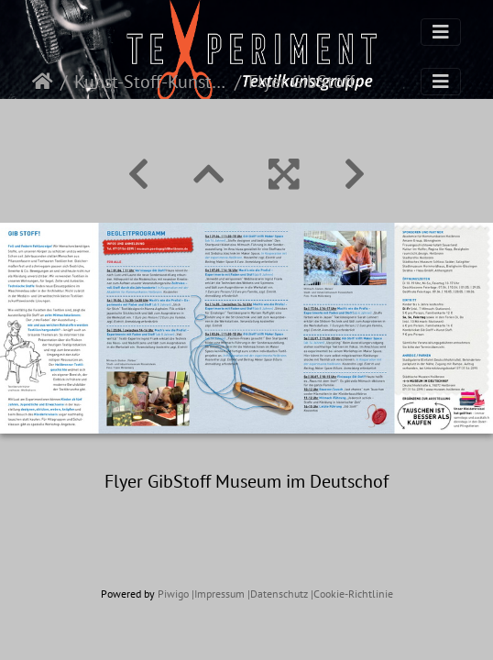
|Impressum (218, 593)
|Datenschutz (277, 593)
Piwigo (173, 593)
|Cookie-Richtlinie (352, 593)
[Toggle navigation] (441, 32)
